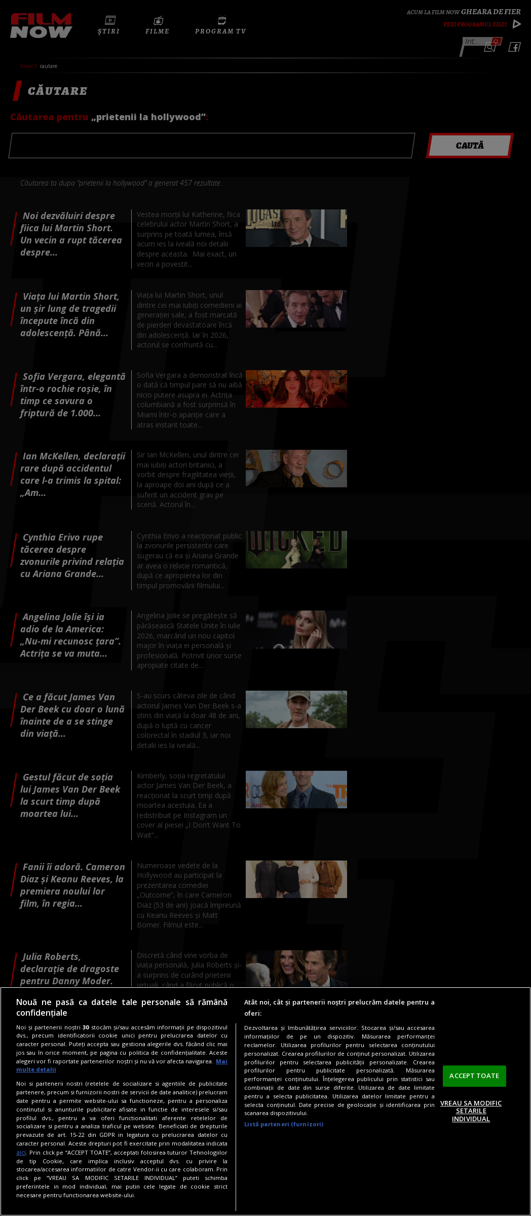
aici (21, 1152)
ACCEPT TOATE (474, 1075)
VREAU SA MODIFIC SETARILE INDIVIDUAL (471, 1110)
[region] (265, 1101)
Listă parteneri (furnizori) (283, 1124)
